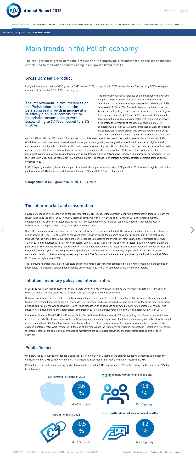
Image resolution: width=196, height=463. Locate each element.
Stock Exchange (104, 24)
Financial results (173, 24)
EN (166, 10)
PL (173, 10)
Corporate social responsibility (75, 24)
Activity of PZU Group (44, 24)
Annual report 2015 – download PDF (82, 452)
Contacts (127, 452)
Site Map (168, 452)
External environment (39, 32)
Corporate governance (128, 24)
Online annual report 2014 (53, 452)
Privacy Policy (32, 452)
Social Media (156, 452)
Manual (178, 452)
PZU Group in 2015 (19, 32)
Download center (141, 452)
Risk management (153, 24)
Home (6, 32)
